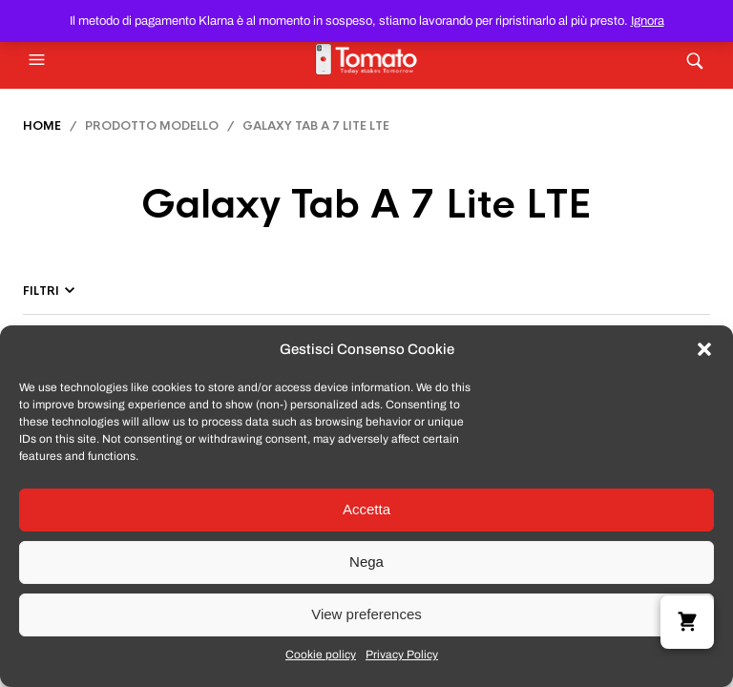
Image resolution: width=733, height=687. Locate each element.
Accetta (366, 509)
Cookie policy (320, 654)
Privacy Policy (402, 654)
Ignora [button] (647, 21)
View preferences (366, 614)
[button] (704, 349)
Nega (366, 561)
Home (42, 126)
